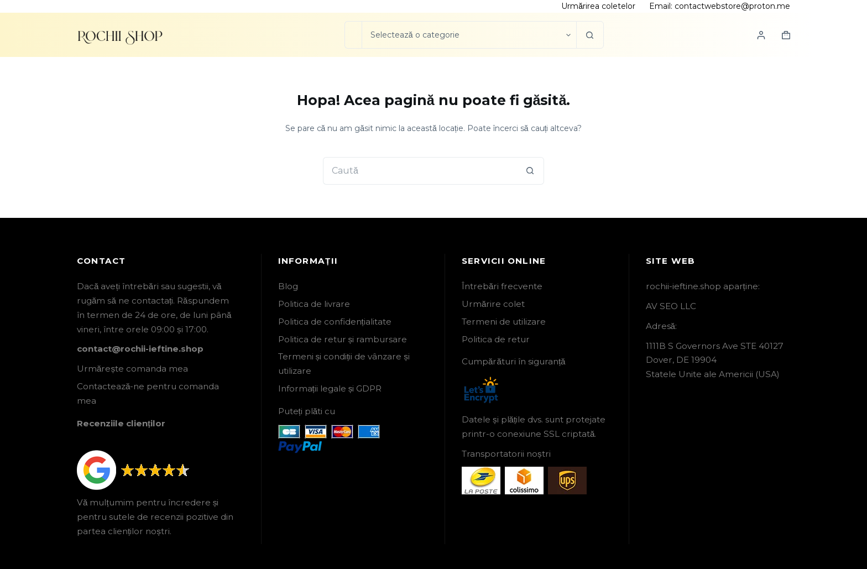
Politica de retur (496, 339)
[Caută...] (353, 35)
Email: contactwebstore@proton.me (719, 6)
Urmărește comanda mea (132, 368)
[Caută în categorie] (469, 35)
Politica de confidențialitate (334, 321)
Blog (288, 286)
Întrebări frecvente (502, 286)
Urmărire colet (493, 304)
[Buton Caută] (590, 35)
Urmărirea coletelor (598, 6)
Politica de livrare (314, 304)
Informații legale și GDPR (330, 388)
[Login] (761, 35)
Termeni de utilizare (504, 321)
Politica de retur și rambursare (343, 339)
